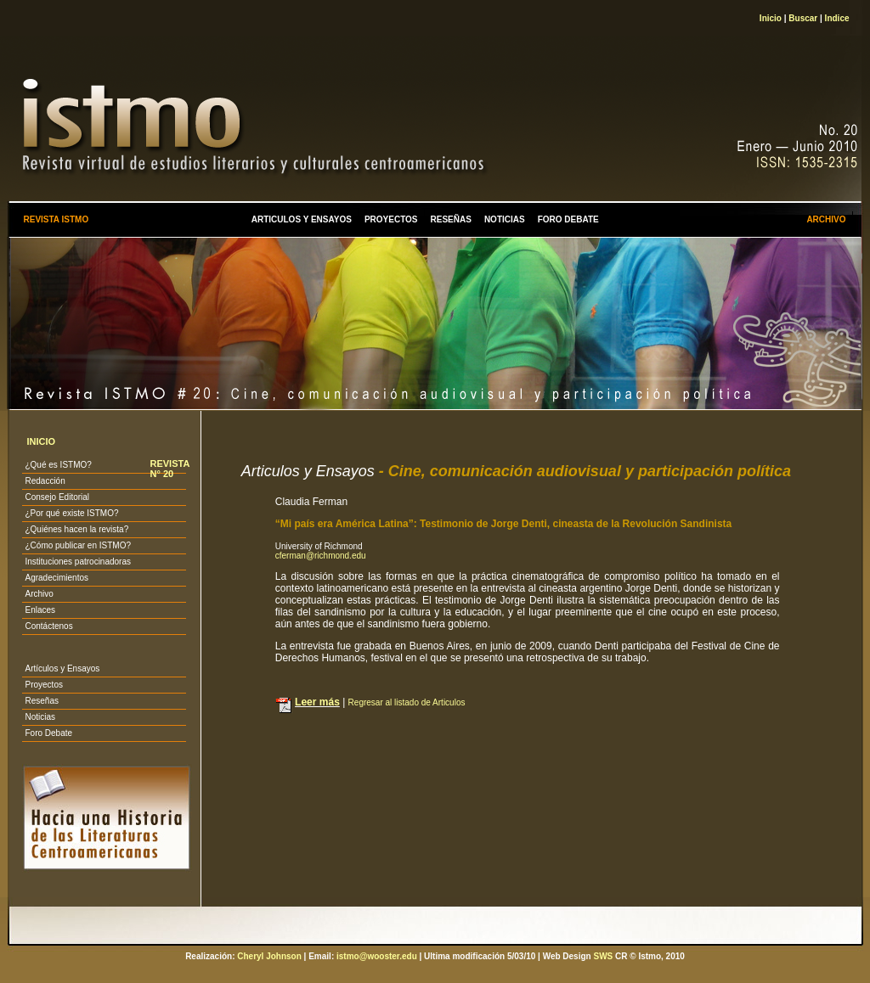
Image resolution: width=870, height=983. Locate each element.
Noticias (40, 717)
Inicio (771, 18)
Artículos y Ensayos (62, 668)
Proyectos (43, 684)
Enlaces (40, 610)
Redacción (45, 481)
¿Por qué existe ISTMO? (71, 513)
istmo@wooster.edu (376, 956)
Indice (837, 18)
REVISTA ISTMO (55, 219)
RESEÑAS (451, 219)
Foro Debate (48, 733)
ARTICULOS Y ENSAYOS (301, 219)
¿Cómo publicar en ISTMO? (78, 545)
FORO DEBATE (568, 219)
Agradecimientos (56, 577)
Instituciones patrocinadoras (78, 561)
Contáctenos (48, 626)
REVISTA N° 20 (169, 468)
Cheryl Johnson (269, 956)
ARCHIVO (825, 219)
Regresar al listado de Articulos (407, 702)
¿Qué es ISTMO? (58, 464)
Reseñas (41, 700)
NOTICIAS (504, 219)
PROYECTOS (391, 219)
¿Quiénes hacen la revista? (76, 529)
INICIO (40, 441)
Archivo (39, 593)
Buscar (802, 18)
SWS (603, 956)
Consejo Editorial (57, 497)
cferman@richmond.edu (320, 555)
